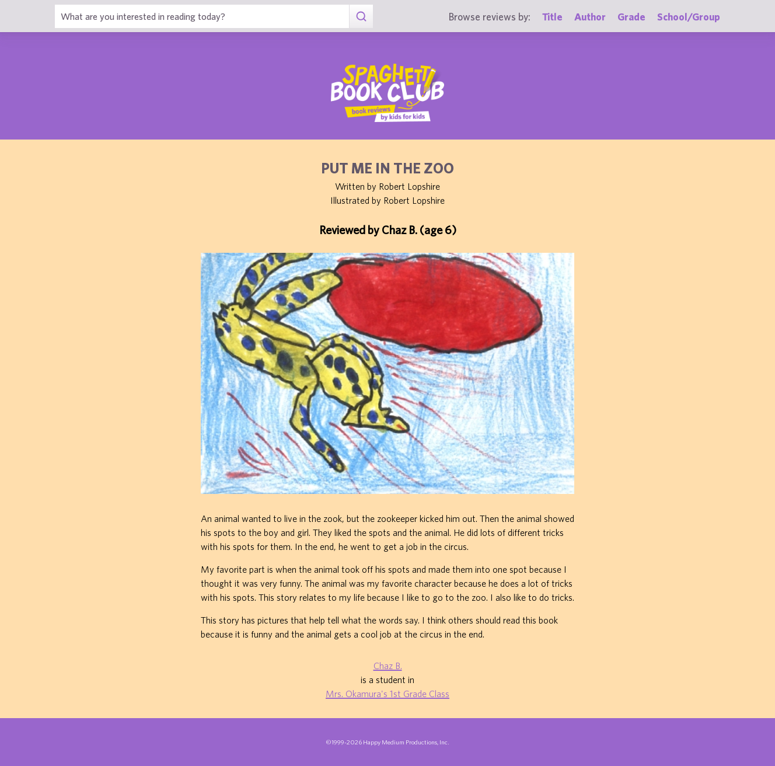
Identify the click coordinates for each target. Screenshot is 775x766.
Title (552, 17)
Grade (631, 17)
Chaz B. (387, 665)
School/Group (688, 17)
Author (590, 17)
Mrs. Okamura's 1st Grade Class (387, 693)
